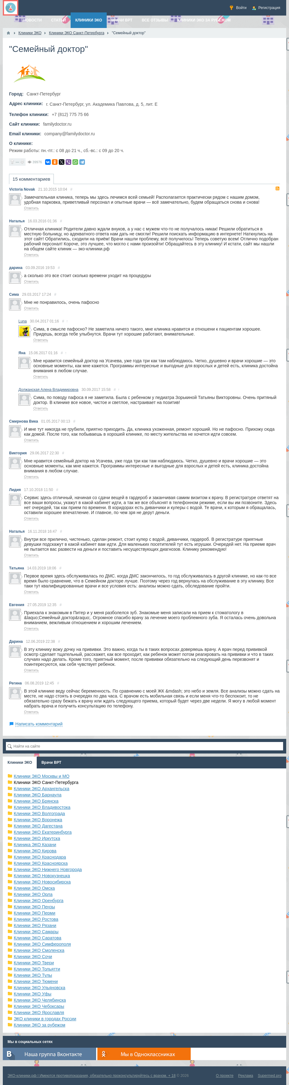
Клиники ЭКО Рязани (35, 925)
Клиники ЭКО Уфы (32, 993)
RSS (277, 188)
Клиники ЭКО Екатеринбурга (43, 832)
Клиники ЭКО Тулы (33, 975)
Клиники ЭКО (19, 762)
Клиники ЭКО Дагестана (38, 825)
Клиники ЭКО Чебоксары (39, 1006)
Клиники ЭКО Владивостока (42, 807)
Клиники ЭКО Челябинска (40, 1000)
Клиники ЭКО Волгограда (39, 813)
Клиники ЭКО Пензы (34, 906)
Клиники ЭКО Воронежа (38, 819)
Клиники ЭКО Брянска (36, 801)
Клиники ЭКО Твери (34, 962)
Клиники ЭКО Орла (33, 894)
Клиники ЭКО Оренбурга (38, 900)
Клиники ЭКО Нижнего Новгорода (48, 869)
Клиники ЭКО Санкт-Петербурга (46, 782)
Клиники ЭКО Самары (36, 931)
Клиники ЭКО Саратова (37, 937)
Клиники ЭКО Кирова (35, 850)
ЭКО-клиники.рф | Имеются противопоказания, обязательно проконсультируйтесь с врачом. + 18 (91, 1075)
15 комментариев (31, 179)
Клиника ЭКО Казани (35, 844)
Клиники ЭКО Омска (34, 888)
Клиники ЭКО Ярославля (39, 1012)
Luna (22, 321)
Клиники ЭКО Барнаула (37, 794)
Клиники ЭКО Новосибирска (42, 881)
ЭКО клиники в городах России (45, 1018)
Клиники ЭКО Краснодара (40, 857)
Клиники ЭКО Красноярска (41, 863)
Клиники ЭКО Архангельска (41, 788)
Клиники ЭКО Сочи (33, 956)
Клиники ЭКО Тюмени (36, 981)
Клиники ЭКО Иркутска (37, 838)
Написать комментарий (39, 723)
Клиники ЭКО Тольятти (37, 969)
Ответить (31, 208)
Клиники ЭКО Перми (34, 913)
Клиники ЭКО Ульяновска (39, 987)
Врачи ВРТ (51, 762)
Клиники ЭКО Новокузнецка (42, 875)
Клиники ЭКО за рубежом (39, 1024)
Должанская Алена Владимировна (48, 389)
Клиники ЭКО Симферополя (42, 944)
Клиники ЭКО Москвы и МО (41, 776)
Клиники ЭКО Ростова (36, 919)
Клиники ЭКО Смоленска (39, 950)
